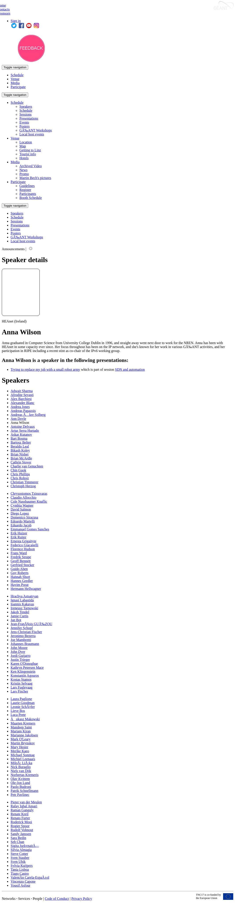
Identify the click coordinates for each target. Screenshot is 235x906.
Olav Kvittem (20, 779)
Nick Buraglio (21, 767)
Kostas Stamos (21, 679)
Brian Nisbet (19, 454)
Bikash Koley (20, 450)
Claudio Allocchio (23, 497)
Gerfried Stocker (22, 565)
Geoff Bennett (21, 561)
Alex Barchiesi (21, 399)
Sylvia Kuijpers (22, 865)
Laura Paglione (21, 699)
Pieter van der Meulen (26, 802)
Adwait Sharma (22, 391)
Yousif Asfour (20, 885)
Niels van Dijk (21, 771)
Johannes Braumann (25, 644)
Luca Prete (18, 715)
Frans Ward (19, 553)
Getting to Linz (30, 150)
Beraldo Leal (20, 446)
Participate (18, 87)
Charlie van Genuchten (27, 466)
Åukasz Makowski (25, 719)
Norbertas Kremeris (25, 775)
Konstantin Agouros (25, 675)
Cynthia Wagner (22, 505)
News (23, 170)
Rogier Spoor (20, 826)
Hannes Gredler (22, 581)
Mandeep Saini (21, 727)
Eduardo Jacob (21, 525)
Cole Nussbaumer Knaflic (29, 501)
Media (15, 83)
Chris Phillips (20, 474)
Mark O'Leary (20, 739)
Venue (15, 79)
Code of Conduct (57, 898)
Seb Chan (17, 842)
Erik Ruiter (18, 537)
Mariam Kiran (21, 731)
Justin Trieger (20, 659)
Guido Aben (19, 569)
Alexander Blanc (22, 403)
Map (22, 146)
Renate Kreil (19, 814)
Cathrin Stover (21, 462)
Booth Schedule (30, 198)
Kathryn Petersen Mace (27, 667)
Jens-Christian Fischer (26, 632)
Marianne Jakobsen (24, 735)
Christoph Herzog (23, 486)
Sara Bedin (18, 838)
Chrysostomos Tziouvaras (29, 493)
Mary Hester (19, 747)
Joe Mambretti (21, 640)
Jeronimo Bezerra (23, 636)
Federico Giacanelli (24, 545)
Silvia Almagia (21, 850)
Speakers (25, 106)
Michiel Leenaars (23, 759)
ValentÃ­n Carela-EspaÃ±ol (30, 877)
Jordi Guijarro (20, 656)
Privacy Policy (81, 898)
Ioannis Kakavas (22, 604)
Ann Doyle (18, 419)
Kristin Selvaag (21, 683)
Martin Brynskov (23, 743)
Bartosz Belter (21, 442)
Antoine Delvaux (23, 426)
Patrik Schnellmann (24, 791)
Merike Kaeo (20, 751)
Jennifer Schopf (22, 628)
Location (25, 142)
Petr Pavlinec (20, 795)
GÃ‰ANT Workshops (35, 130)
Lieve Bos (18, 711)
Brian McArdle (21, 458)
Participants (27, 194)
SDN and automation (130, 369)
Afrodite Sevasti (22, 395)
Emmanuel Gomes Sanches (30, 529)
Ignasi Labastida (22, 600)
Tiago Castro (20, 873)
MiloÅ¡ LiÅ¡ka (21, 763)
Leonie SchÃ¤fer (23, 707)
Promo (24, 174)
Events (24, 122)
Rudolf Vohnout (22, 830)
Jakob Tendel (20, 612)
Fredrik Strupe (21, 557)
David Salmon (21, 509)
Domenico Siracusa (24, 517)
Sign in (16, 21)
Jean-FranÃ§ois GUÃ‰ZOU (31, 624)
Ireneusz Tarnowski (24, 608)
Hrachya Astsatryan (24, 596)
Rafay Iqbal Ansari (24, 806)
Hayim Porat (19, 585)
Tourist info (27, 154)
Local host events (31, 134)
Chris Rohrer (20, 478)
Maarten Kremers (23, 723)
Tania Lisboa (20, 869)
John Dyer (18, 652)
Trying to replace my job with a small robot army (45, 369)
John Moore (19, 648)
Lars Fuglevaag (21, 687)
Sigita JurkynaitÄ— (25, 846)
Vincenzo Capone (23, 881)
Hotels (24, 158)
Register (25, 190)
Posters (24, 126)
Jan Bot (16, 620)
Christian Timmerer (24, 482)
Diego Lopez (20, 513)
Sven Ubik (18, 861)
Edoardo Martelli (23, 521)
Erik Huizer (19, 533)
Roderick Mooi (21, 822)
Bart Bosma (19, 438)
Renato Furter (20, 818)
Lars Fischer (19, 691)
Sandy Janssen (21, 834)
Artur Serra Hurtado (25, 430)
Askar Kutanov (21, 434)
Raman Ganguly (22, 810)
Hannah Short (20, 577)
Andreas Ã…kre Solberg (28, 415)
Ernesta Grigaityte (23, 541)
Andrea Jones (20, 407)
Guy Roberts (19, 573)
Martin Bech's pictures (35, 178)
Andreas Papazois (23, 411)
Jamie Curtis (19, 616)
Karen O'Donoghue (24, 663)
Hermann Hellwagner (26, 589)
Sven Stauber (20, 858)
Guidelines (27, 186)
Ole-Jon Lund (20, 783)
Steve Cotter (19, 854)
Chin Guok (18, 470)
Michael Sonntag (23, 755)
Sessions (25, 114)
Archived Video (30, 166)
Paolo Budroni (21, 787)
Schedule (17, 75)
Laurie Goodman (23, 703)
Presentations (28, 118)
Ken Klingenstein (23, 671)
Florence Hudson (23, 549)
